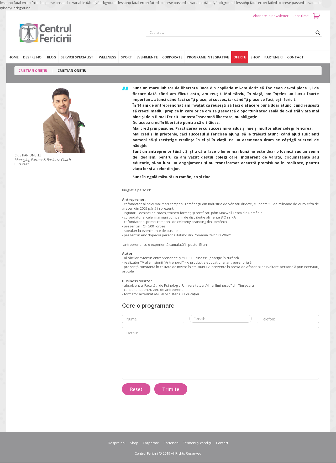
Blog (51, 57)
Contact (295, 57)
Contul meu (301, 15)
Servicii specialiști (77, 57)
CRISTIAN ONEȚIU (32, 70)
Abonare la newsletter (271, 15)
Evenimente (147, 57)
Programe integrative (208, 57)
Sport (126, 57)
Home (13, 57)
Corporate (172, 57)
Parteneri (273, 57)
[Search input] (231, 32)
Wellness (107, 57)
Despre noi (33, 57)
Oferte (239, 57)
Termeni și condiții (197, 442)
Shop (255, 57)
